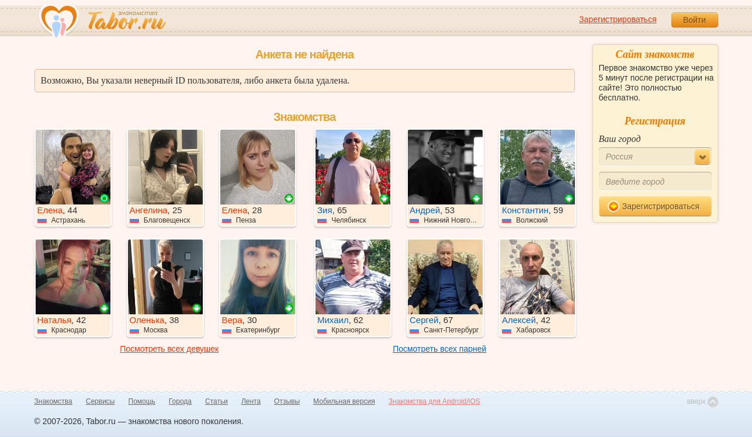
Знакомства (53, 401)
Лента (251, 401)
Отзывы (287, 401)
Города (180, 401)
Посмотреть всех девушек (169, 348)
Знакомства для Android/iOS (434, 401)
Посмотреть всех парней (439, 348)
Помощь (142, 401)
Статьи (216, 401)
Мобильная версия (344, 401)
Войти (694, 20)
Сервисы (100, 401)
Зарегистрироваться (617, 19)
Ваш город (620, 139)
